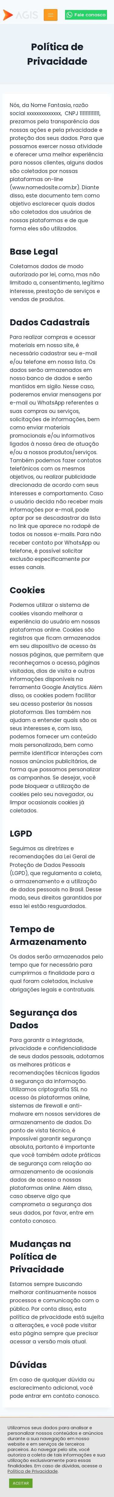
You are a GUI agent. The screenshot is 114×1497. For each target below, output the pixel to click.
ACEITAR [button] (21, 1483)
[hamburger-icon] (50, 15)
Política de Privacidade (33, 1471)
